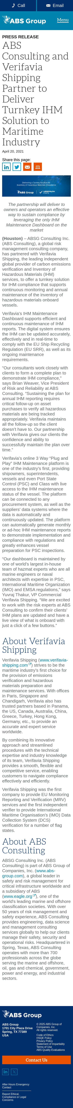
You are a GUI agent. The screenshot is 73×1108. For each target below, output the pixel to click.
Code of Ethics (45, 1035)
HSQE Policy (44, 1038)
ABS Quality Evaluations (51, 1050)
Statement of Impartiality (51, 1044)
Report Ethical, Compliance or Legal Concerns (14, 1097)
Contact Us (36, 1059)
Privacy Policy (45, 1041)
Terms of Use (44, 1047)
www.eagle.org (18, 896)
